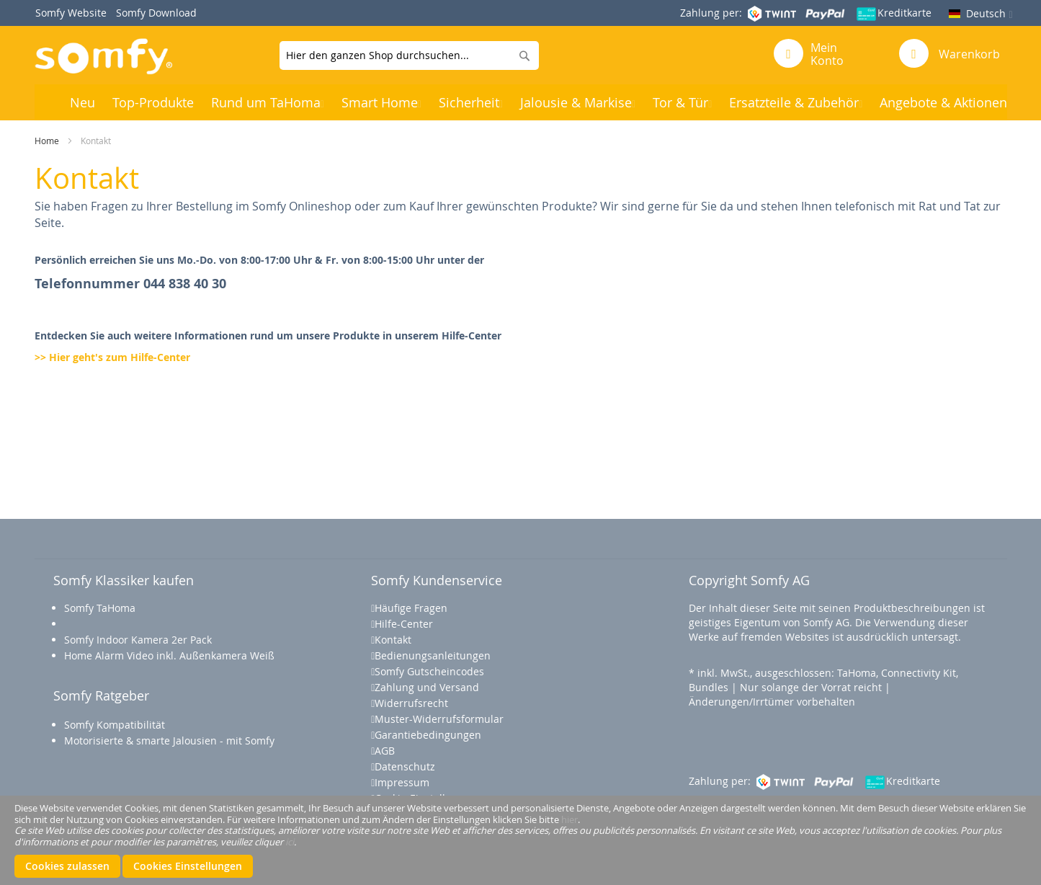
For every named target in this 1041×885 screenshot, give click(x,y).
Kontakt (393, 639)
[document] (520, 840)
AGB (385, 750)
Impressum (402, 782)
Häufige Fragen (411, 608)
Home (47, 140)
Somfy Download (156, 12)
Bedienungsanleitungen (433, 655)
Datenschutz (405, 766)
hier (569, 818)
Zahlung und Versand (427, 687)
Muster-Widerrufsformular (439, 719)
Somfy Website (71, 12)
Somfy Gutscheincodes (429, 671)
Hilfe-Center (404, 624)
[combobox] (409, 55)
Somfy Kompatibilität (114, 724)
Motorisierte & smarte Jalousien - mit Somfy (170, 740)
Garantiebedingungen (428, 735)
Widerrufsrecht (411, 703)
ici (289, 841)
